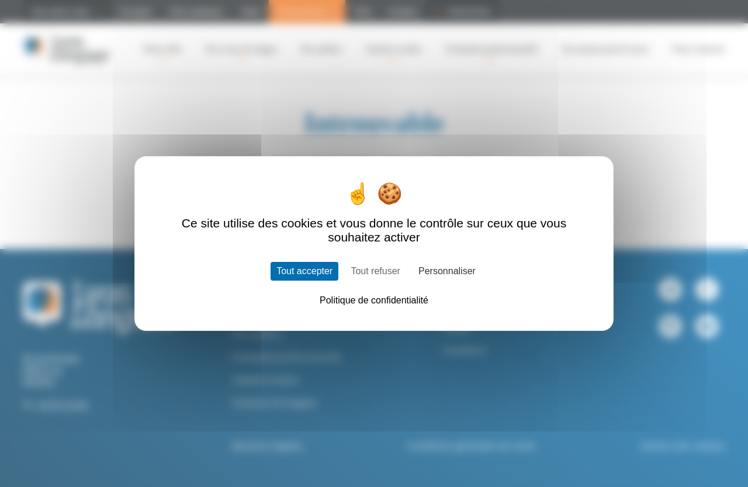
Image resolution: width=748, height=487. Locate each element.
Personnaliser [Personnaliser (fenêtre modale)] (447, 271)
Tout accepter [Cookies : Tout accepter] (304, 271)
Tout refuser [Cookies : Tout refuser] (375, 271)
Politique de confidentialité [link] (374, 300)
